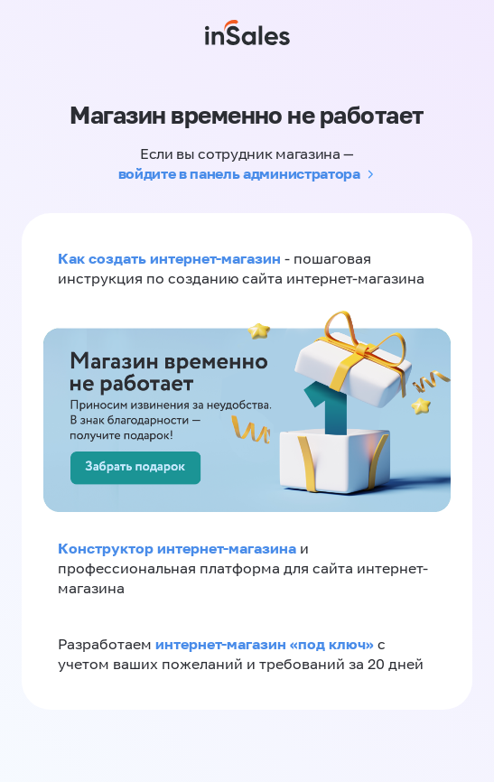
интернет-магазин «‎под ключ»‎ (266, 644)
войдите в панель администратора (239, 173)
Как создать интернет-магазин (169, 258)
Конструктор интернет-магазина (177, 548)
